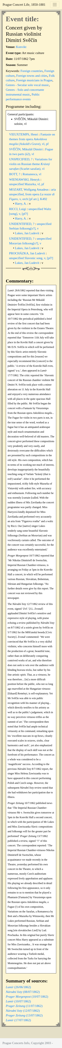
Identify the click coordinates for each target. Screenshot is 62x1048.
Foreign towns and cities (31, 75)
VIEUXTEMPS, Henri (24, 134)
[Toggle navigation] (54, 4)
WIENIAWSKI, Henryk (25, 179)
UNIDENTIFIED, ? (22, 224)
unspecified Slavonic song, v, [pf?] (31, 258)
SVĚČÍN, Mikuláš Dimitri (26, 149)
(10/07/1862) (27, 996)
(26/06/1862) (18, 987)
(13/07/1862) (24, 1015)
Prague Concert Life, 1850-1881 (24, 4)
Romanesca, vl (32, 174)
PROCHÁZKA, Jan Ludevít (27, 253)
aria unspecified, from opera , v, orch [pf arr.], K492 (32, 194)
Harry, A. (21, 203)
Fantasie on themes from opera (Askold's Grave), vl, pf (32, 139)
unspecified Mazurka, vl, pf (26, 184)
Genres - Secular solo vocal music (27, 85)
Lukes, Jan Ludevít (27, 233)
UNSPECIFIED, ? (21, 159)
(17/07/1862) (18, 1020)
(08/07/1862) (23, 992)
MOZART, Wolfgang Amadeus (29, 189)
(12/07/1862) (23, 1010)
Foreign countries (32, 71)
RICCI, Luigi (18, 209)
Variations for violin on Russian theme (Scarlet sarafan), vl (30, 164)
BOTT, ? (15, 174)
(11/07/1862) (24, 1006)
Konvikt (21, 47)
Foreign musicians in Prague (34, 80)
